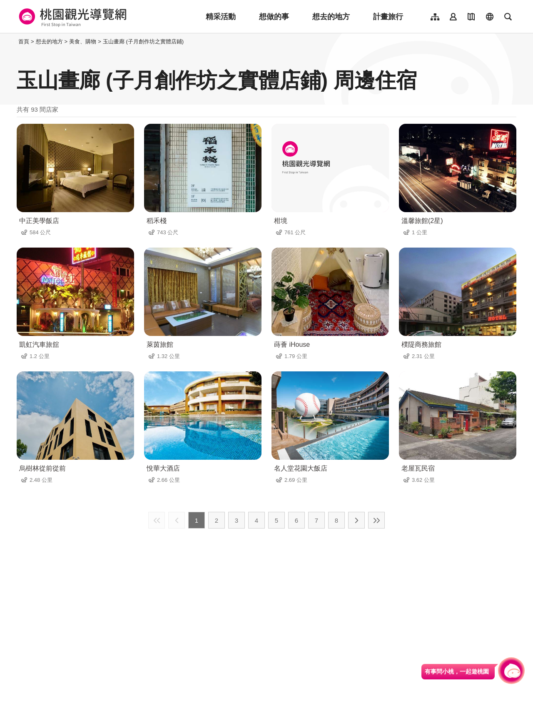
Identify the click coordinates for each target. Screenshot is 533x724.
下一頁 (356, 520)
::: (14, 41)
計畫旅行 (388, 17)
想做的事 (274, 17)
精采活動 (221, 17)
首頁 (23, 41)
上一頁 (176, 520)
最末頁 (376, 520)
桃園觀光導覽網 (71, 16)
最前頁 (156, 520)
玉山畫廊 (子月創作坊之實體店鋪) (143, 41)
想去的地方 (331, 17)
